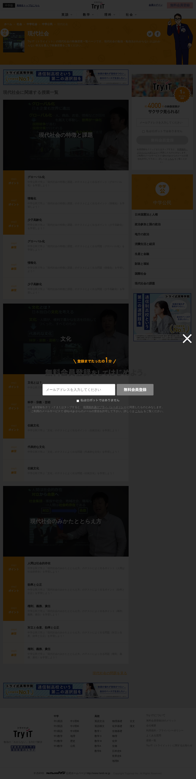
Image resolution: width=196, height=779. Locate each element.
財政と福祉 (142, 263)
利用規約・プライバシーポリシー (165, 730)
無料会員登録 (180, 5)
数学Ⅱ (98, 736)
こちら (171, 159)
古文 (132, 721)
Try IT (98, 5)
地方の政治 (142, 234)
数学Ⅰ (98, 731)
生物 (114, 746)
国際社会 (140, 273)
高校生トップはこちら (28, 5)
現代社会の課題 (145, 283)
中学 (56, 716)
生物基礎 (117, 731)
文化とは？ (35, 382)
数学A (98, 746)
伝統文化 (33, 425)
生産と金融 (142, 254)
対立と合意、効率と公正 (43, 627)
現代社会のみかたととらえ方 (65, 521)
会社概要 (151, 725)
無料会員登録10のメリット (161, 720)
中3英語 (58, 731)
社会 (129, 14)
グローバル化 (36, 177)
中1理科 (74, 721)
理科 (108, 14)
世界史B (116, 756)
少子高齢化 (35, 219)
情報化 (32, 198)
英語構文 (100, 726)
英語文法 (100, 721)
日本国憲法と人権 (146, 214)
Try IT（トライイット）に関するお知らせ (169, 745)
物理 (114, 736)
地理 (72, 736)
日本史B (116, 751)
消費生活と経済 (145, 244)
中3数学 (58, 746)
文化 (65, 339)
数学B (98, 751)
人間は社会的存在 (39, 563)
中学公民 (162, 202)
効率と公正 (35, 584)
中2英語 (58, 726)
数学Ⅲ (98, 741)
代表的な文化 (36, 446)
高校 (97, 716)
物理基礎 (117, 721)
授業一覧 (151, 740)
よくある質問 (153, 735)
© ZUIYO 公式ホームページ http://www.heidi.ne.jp (72, 773)
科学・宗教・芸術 (39, 402)
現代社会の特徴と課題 (66, 135)
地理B (115, 760)
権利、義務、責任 (39, 606)
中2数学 (58, 741)
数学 (87, 14)
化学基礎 (117, 726)
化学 (114, 741)
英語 (65, 14)
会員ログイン (156, 5)
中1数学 (58, 736)
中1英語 (58, 721)
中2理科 (74, 726)
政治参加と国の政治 (148, 224)
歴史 (72, 741)
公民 (72, 746)
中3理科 (74, 731)
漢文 (132, 726)
